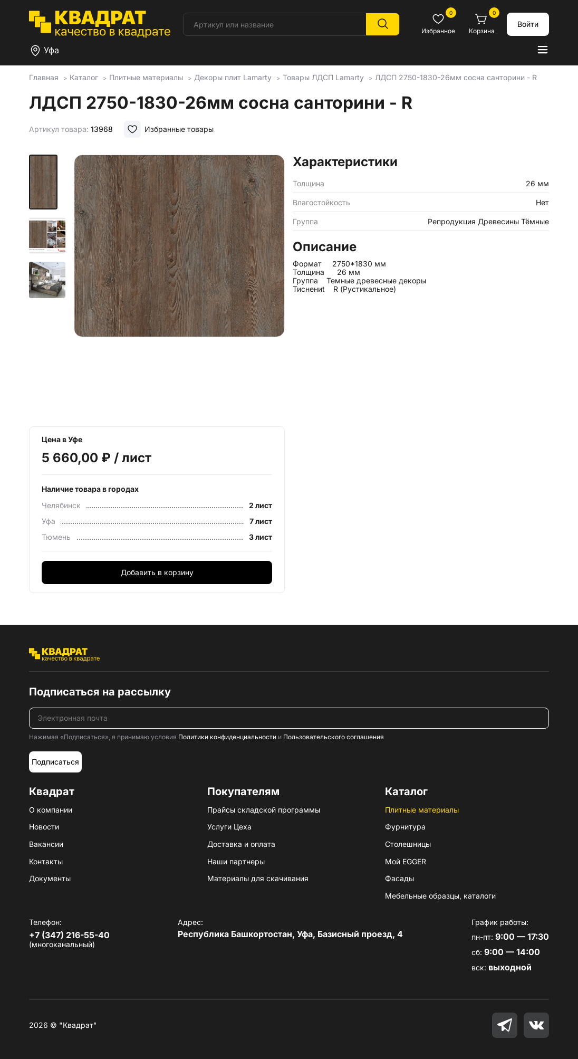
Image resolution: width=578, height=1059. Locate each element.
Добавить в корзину (157, 572)
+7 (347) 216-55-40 (69, 935)
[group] (179, 287)
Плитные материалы (422, 809)
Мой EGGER (405, 861)
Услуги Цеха (229, 826)
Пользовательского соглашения (333, 737)
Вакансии (46, 843)
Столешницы (408, 843)
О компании (50, 809)
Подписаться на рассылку (100, 691)
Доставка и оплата (241, 843)
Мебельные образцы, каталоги (440, 895)
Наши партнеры (236, 861)
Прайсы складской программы (263, 809)
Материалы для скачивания (258, 878)
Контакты (46, 861)
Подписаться (55, 761)
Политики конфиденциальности (227, 737)
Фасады (399, 878)
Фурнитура (405, 826)
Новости (44, 826)
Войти (527, 24)
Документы (50, 878)
